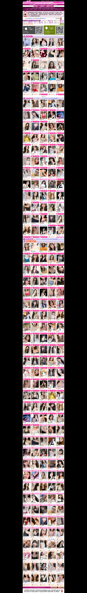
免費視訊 (29, 46)
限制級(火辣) (32, 18)
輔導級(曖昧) (38, 18)
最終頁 (56, 98)
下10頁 (54, 98)
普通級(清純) (44, 18)
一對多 (63, 107)
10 (49, 98)
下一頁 (51, 98)
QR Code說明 (62, 24)
